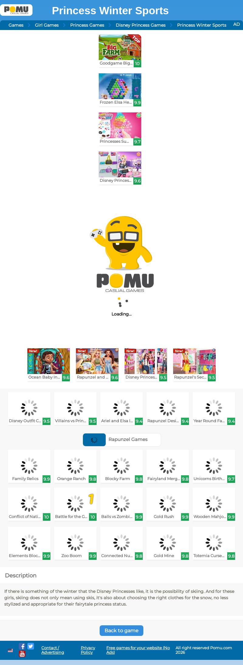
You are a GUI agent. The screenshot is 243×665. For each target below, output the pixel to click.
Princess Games (87, 25)
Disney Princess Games (141, 25)
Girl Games (47, 25)
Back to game (121, 630)
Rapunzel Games (115, 439)
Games (16, 25)
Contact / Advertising (52, 650)
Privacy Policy (88, 650)
